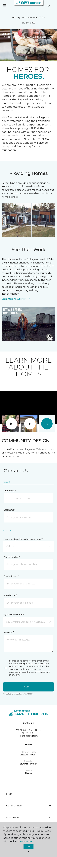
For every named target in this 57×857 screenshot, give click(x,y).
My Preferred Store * (13, 615)
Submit (28, 686)
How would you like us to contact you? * (23, 539)
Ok (28, 846)
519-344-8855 (28, 22)
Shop (28, 794)
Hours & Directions (28, 736)
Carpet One (8, 34)
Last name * (9, 510)
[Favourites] (48, 6)
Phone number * (11, 557)
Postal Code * (10, 595)
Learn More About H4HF (16, 299)
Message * (8, 632)
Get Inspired (28, 805)
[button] (43, 6)
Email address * (11, 576)
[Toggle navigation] (4, 6)
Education (28, 817)
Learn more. (25, 841)
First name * (9, 491)
